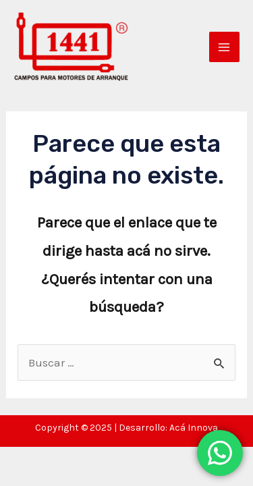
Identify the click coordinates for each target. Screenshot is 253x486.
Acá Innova (193, 427)
